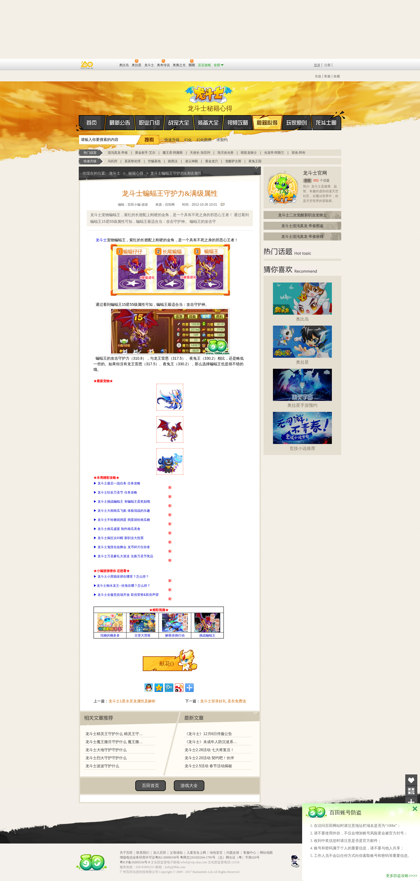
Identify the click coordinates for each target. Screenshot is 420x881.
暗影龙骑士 (249, 153)
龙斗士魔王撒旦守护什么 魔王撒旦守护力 (115, 742)
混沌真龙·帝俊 (118, 153)
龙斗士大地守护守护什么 (106, 750)
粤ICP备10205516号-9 (135, 862)
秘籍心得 (267, 122)
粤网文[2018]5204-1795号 (197, 857)
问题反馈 (232, 852)
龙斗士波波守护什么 (102, 766)
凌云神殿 (191, 161)
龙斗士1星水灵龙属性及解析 (132, 701)
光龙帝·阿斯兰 (274, 153)
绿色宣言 (216, 852)
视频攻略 (238, 122)
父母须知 (176, 852)
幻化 (188, 140)
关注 (411, 791)
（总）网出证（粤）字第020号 (238, 857)
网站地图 (266, 852)
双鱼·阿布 (298, 153)
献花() (166, 664)
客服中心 (249, 852)
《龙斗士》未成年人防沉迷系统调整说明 (212, 742)
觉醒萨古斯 (233, 161)
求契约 (222, 140)
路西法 (173, 161)
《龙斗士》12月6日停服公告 (208, 734)
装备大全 (208, 122)
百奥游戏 (87, 64)
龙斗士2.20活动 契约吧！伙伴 (209, 758)
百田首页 (150, 785)
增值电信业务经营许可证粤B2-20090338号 (149, 857)
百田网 (107, 64)
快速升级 (171, 140)
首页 (79, 123)
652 (316, 180)
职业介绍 (149, 122)
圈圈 (307, 180)
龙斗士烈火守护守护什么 (106, 758)
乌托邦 (112, 161)
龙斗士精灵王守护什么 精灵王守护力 (115, 734)
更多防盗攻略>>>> (401, 876)
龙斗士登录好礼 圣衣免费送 (223, 701)
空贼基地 (154, 161)
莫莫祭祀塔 (133, 161)
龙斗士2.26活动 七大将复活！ (209, 750)
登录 (317, 65)
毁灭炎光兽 (226, 153)
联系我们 (142, 852)
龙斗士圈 (326, 117)
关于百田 (126, 852)
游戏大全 (189, 785)
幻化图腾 (204, 140)
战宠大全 (179, 122)
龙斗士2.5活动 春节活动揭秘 (208, 766)
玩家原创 (297, 122)
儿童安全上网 (196, 852)
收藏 (336, 76)
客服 (327, 76)
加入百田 (159, 852)
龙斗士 (209, 93)
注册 (327, 65)
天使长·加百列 (200, 153)
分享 (411, 802)
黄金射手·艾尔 (145, 153)
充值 (318, 76)
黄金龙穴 (211, 161)
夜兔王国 (255, 161)
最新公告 (120, 122)
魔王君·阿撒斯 (173, 153)
